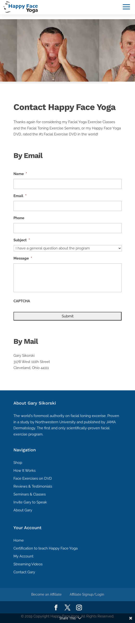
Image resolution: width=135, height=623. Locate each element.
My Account (23, 556)
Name (20, 174)
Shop (17, 462)
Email (19, 196)
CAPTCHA (21, 301)
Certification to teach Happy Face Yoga (45, 548)
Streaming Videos (28, 564)
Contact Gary (24, 572)
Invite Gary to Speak (30, 502)
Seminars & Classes (29, 494)
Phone (18, 218)
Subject (21, 240)
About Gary (22, 510)
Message (22, 258)
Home (18, 540)
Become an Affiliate (46, 594)
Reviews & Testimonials (32, 486)
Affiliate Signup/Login (87, 594)
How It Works (24, 470)
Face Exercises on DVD (32, 478)
